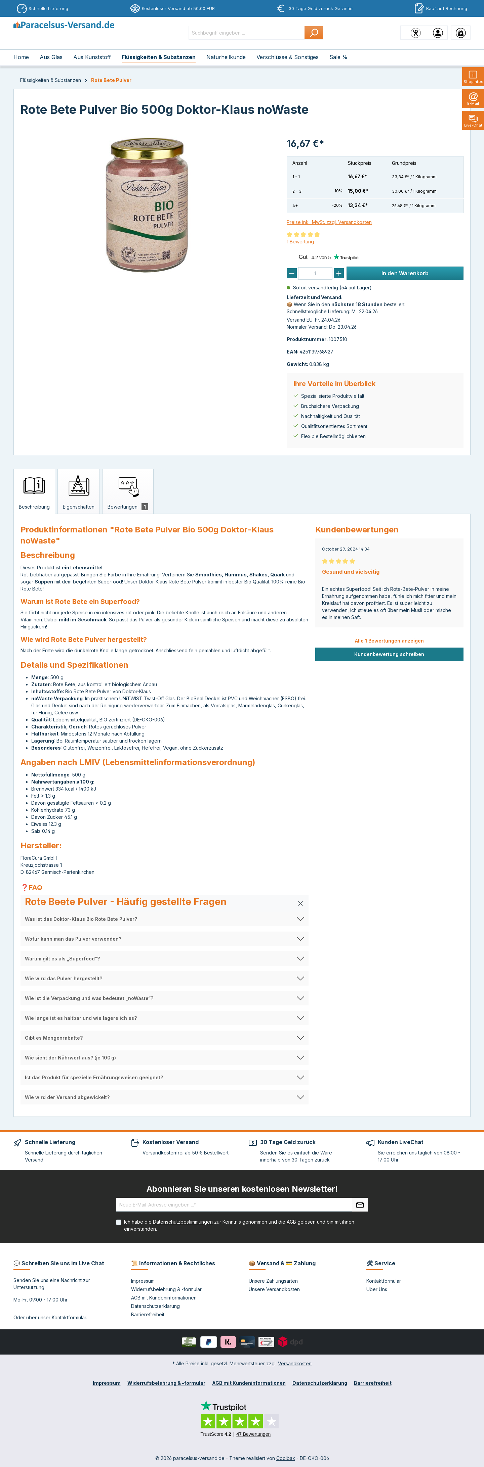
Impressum (143, 1281)
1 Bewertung (300, 241)
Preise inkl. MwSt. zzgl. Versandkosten (329, 222)
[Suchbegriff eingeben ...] (247, 33)
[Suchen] (314, 33)
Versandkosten (295, 1363)
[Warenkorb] (460, 32)
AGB (291, 1222)
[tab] (34, 491)
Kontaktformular (69, 1317)
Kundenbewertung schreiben (389, 654)
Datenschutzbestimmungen (183, 1222)
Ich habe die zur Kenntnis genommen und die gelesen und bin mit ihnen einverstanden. (239, 1225)
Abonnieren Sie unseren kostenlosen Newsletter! (242, 1189)
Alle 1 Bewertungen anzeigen (389, 641)
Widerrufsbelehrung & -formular (166, 1289)
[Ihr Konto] (438, 32)
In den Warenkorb (405, 273)
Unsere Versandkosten (274, 1289)
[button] (165, 903)
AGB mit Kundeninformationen (164, 1297)
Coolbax (285, 1458)
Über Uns (376, 1289)
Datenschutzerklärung (155, 1306)
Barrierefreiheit (147, 1314)
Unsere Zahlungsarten (273, 1281)
